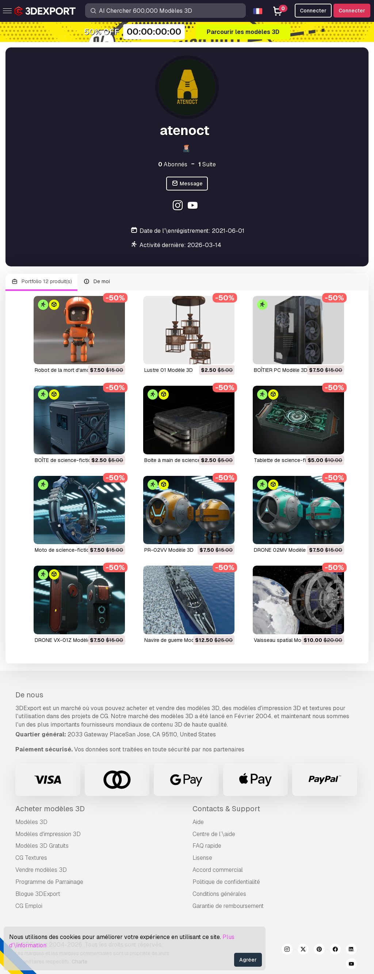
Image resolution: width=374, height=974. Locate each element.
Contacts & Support (226, 808)
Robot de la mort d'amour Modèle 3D (78, 370)
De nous (29, 695)
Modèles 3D (31, 822)
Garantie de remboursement (228, 906)
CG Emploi (28, 906)
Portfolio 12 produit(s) (41, 281)
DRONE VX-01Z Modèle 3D (66, 640)
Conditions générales (219, 894)
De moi (96, 281)
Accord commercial (217, 870)
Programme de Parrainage (49, 882)
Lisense (202, 858)
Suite (207, 164)
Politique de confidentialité (226, 882)
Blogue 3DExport (37, 894)
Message (187, 183)
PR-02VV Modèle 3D (169, 550)
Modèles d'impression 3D (48, 834)
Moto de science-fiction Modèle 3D (77, 550)
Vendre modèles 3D (41, 870)
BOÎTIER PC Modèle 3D (281, 370)
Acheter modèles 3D (50, 808)
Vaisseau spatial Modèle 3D (286, 640)
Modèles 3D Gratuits (42, 846)
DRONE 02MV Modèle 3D (284, 550)
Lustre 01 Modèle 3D (168, 370)
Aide (198, 822)
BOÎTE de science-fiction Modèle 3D (78, 460)
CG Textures (31, 858)
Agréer (248, 959)
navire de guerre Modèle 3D (176, 640)
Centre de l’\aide (213, 834)
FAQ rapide (206, 846)
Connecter (352, 10)
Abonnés (172, 164)
